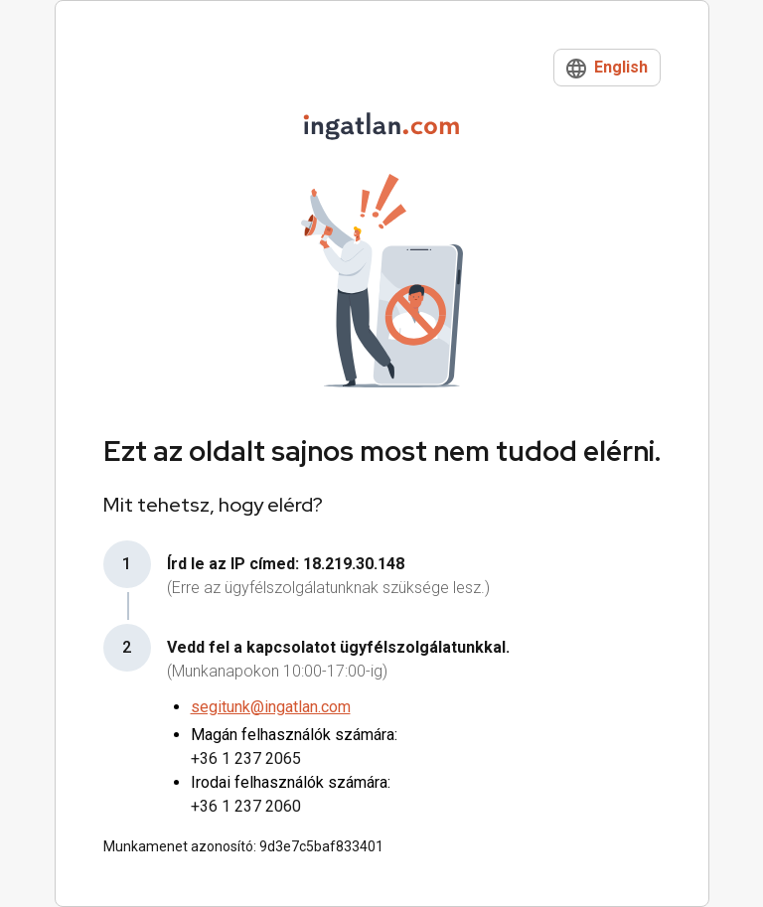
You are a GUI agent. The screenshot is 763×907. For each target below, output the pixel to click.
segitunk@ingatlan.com (271, 706)
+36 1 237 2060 (246, 806)
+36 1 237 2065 (246, 758)
